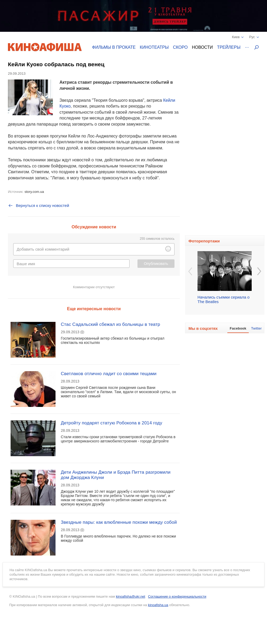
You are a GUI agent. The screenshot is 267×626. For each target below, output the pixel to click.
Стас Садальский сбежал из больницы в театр (110, 324)
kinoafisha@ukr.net (130, 596)
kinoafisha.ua (158, 605)
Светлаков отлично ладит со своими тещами (108, 373)
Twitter (256, 328)
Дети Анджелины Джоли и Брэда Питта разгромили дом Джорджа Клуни (116, 475)
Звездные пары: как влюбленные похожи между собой (119, 522)
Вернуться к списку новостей (38, 205)
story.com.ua (34, 192)
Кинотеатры (154, 47)
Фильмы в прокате (114, 47)
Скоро (180, 47)
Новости (202, 47)
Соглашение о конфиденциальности (177, 596)
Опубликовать (156, 263)
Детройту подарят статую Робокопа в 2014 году (111, 422)
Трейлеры (229, 47)
